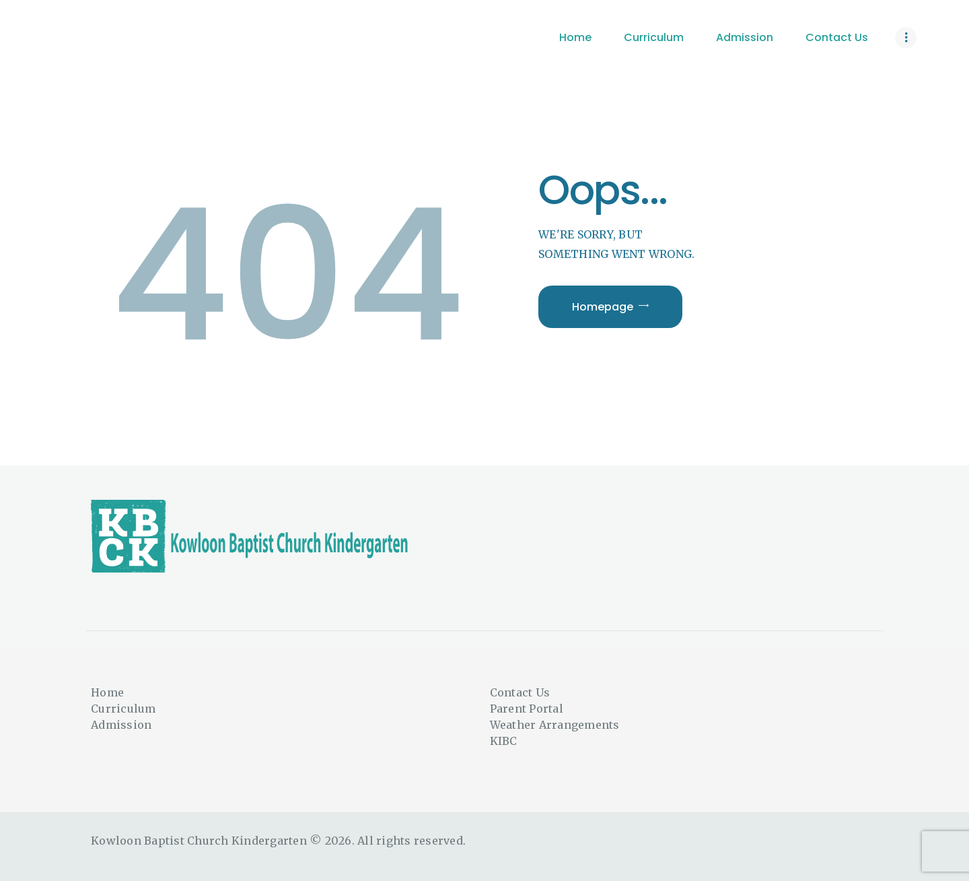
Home (107, 692)
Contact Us (520, 692)
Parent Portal (526, 708)
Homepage (602, 307)
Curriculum (123, 708)
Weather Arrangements (555, 724)
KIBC (503, 741)
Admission (121, 724)
